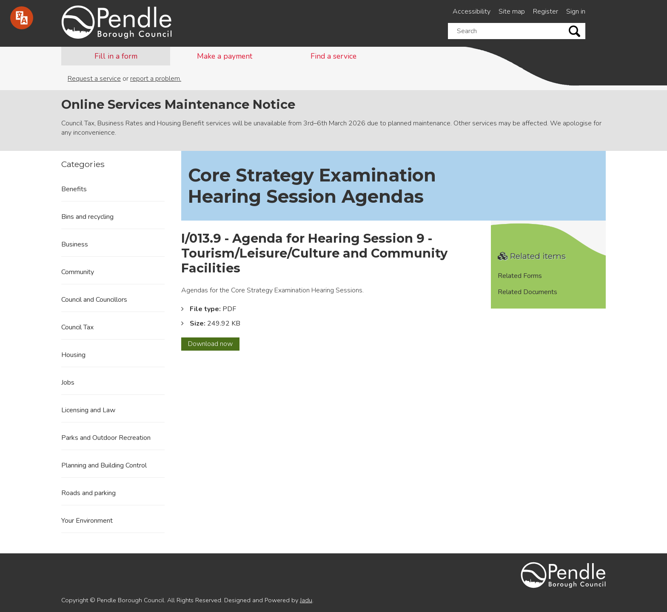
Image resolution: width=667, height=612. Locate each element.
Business (74, 244)
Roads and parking (88, 493)
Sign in (575, 11)
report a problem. (155, 78)
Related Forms (520, 275)
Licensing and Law (88, 410)
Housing (73, 355)
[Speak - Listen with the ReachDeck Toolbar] (21, 17)
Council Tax (77, 327)
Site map (512, 11)
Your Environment (87, 520)
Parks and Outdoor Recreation (106, 437)
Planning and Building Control (104, 465)
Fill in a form (115, 56)
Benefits (74, 189)
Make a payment (224, 56)
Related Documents (527, 292)
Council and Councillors (94, 299)
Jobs (67, 382)
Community (77, 272)
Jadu (306, 600)
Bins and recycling (87, 216)
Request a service (94, 78)
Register (545, 11)
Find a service (333, 56)
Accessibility (471, 11)
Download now (213, 345)
